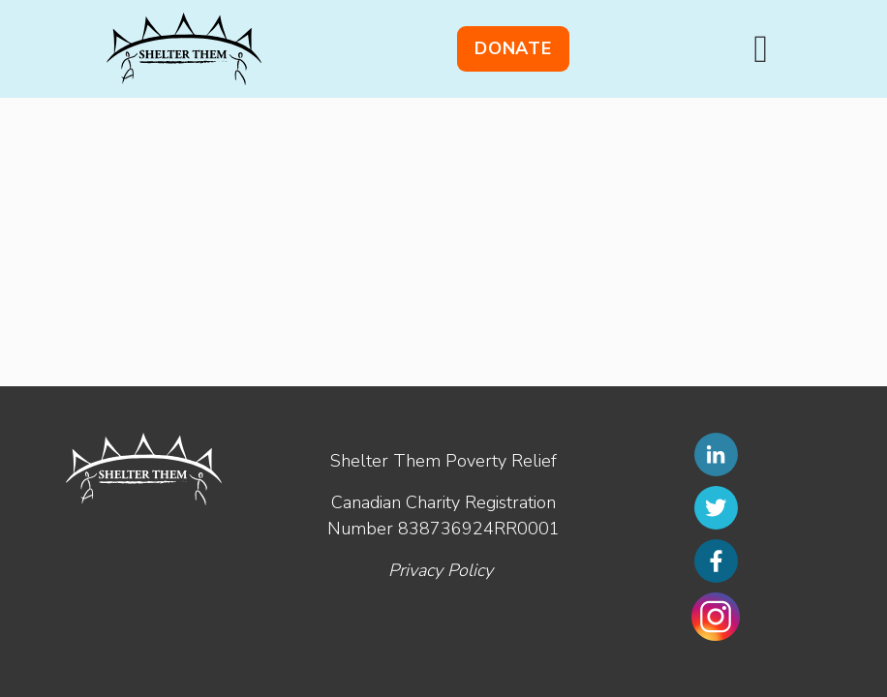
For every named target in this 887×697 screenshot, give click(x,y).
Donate (513, 48)
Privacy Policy (440, 570)
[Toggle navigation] (760, 49)
